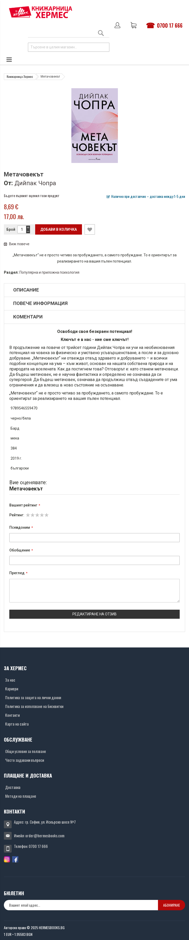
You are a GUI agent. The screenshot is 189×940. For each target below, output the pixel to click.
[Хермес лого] (40, 12)
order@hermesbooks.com (44, 835)
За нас (10, 680)
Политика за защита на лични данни (33, 697)
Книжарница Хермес (20, 76)
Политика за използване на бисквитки (34, 706)
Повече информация (40, 303)
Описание (26, 290)
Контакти (12, 715)
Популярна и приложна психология (49, 272)
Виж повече (16, 244)
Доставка (12, 787)
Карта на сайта (17, 724)
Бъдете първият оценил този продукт (31, 195)
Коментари (28, 317)
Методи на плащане (20, 796)
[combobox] (68, 47)
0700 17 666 (170, 25)
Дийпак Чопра (35, 183)
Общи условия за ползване (25, 751)
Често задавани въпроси (24, 760)
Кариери (11, 688)
